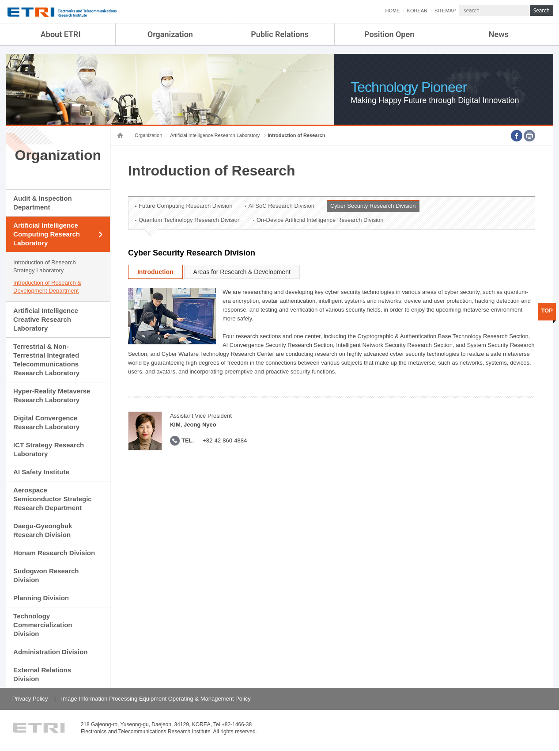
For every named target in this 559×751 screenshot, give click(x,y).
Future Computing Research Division (185, 205)
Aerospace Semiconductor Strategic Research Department (52, 498)
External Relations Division (42, 674)
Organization (170, 34)
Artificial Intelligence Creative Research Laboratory (45, 319)
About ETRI (61, 34)
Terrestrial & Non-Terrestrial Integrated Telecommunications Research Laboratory (46, 360)
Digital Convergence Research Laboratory (46, 422)
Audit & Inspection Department (42, 202)
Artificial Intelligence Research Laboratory (215, 135)
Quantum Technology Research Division (190, 220)
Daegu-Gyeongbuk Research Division (42, 530)
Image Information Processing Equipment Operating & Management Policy (156, 698)
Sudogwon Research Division (46, 575)
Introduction (155, 271)
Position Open (389, 34)
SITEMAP (445, 10)
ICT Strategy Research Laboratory (48, 449)
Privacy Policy (30, 698)
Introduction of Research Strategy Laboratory (44, 266)
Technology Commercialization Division (42, 624)
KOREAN (417, 10)
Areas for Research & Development (242, 271)
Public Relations (280, 34)
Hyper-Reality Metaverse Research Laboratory (51, 395)
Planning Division (41, 598)
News (499, 34)
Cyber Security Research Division (373, 205)
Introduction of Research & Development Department (47, 286)
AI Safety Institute (41, 472)
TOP (547, 310)
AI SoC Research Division (281, 205)
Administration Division (50, 652)
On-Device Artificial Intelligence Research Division (320, 220)
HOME (392, 10)
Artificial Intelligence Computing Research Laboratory (46, 234)
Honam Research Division (54, 553)
